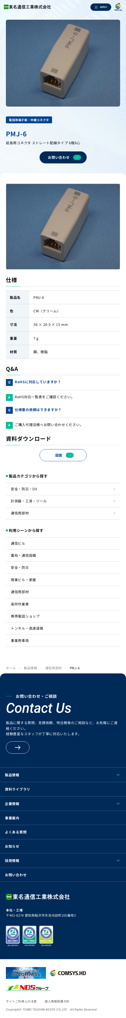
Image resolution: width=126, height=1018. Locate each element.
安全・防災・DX (24, 488)
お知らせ (12, 846)
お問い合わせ (64, 157)
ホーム (11, 668)
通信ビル (18, 543)
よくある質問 (16, 831)
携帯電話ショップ (25, 616)
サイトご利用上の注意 (21, 1001)
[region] (63, 1016)
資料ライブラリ (17, 789)
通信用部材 (20, 512)
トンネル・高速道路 (27, 628)
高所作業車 (20, 604)
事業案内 (12, 817)
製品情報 (30, 668)
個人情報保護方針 (57, 1001)
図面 (64, 455)
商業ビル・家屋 (23, 579)
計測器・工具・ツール (29, 500)
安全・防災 (20, 567)
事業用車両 (20, 640)
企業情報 (12, 803)
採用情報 (12, 860)
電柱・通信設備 (23, 555)
